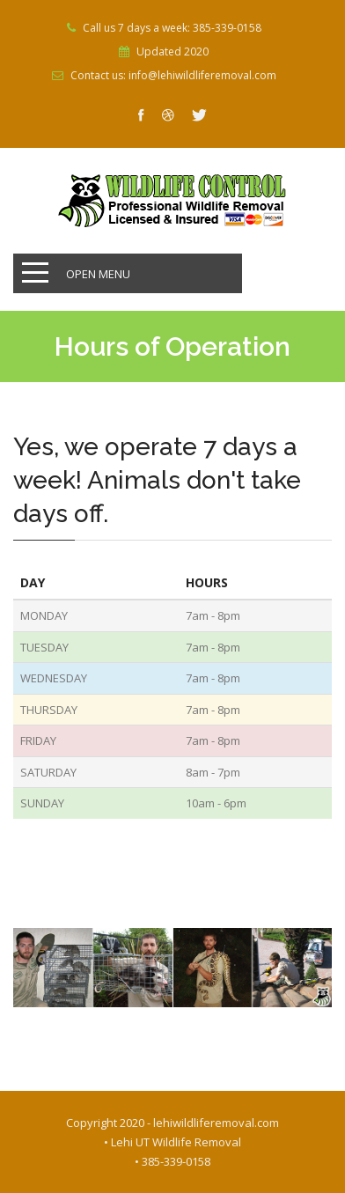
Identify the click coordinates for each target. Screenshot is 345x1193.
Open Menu (98, 274)
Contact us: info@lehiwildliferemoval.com (173, 75)
